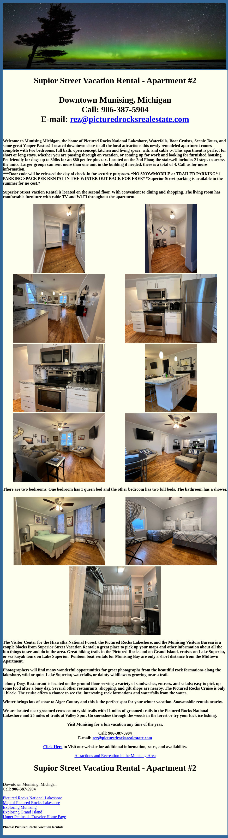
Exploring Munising (20, 807)
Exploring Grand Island (22, 812)
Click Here (52, 747)
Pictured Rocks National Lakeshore (32, 798)
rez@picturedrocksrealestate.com (129, 119)
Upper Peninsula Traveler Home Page (34, 816)
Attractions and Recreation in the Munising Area (114, 755)
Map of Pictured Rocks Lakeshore (31, 802)
